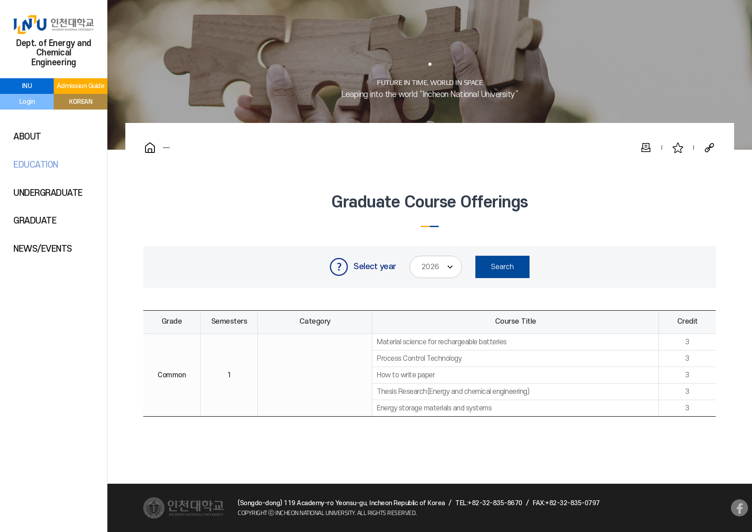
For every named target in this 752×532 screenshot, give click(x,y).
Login (27, 102)
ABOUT (27, 137)
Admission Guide (81, 86)
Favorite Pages (678, 147)
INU (27, 86)
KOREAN (80, 101)
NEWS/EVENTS (42, 249)
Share (709, 147)
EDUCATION (35, 165)
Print (646, 147)
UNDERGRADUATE (48, 193)
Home (150, 147)
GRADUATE (34, 221)
